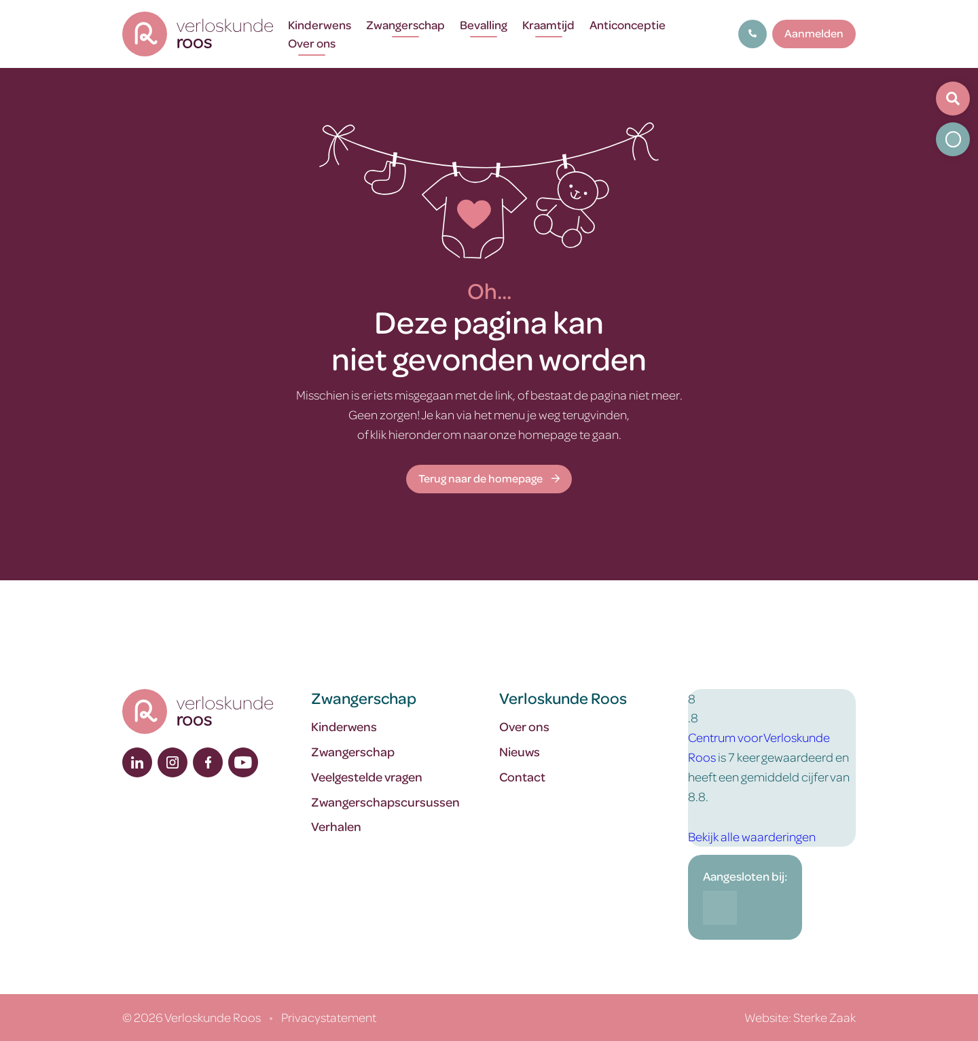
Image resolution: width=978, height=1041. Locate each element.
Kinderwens (319, 24)
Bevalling (483, 24)
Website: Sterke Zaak (800, 1017)
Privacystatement (328, 1017)
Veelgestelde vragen (366, 776)
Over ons (312, 42)
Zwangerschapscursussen (385, 801)
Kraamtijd (548, 24)
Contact (522, 776)
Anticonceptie (628, 24)
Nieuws (519, 751)
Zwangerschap (405, 24)
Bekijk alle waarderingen (752, 836)
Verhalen (336, 826)
